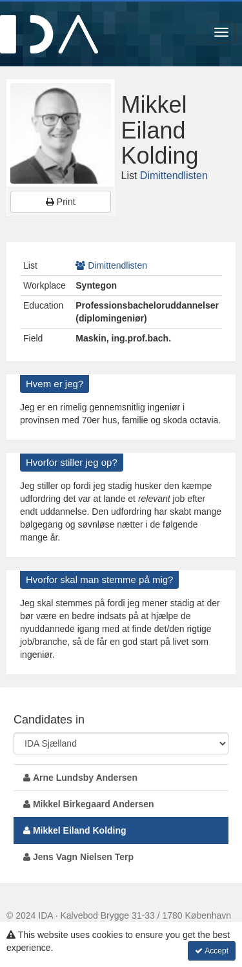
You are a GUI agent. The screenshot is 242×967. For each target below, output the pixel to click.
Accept (211, 950)
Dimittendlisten (174, 175)
